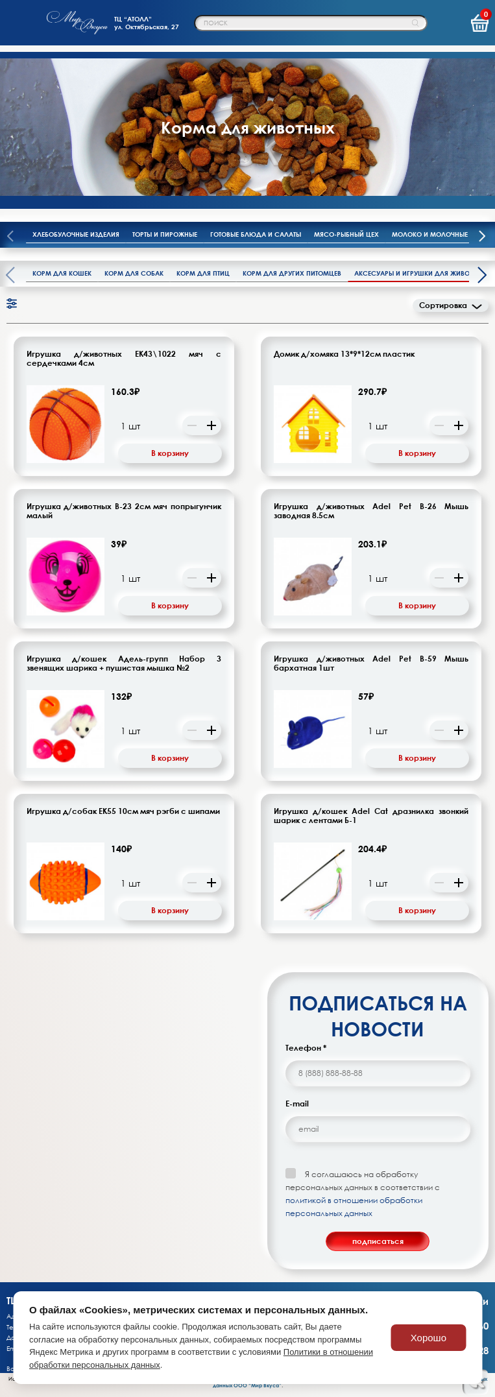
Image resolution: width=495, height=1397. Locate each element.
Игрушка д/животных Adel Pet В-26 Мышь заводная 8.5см (371, 511)
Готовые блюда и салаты (255, 234)
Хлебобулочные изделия (75, 234)
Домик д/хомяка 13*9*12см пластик (344, 354)
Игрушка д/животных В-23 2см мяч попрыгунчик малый (124, 511)
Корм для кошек (61, 273)
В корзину (170, 453)
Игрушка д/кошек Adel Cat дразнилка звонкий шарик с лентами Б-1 (371, 816)
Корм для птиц (203, 273)
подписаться (378, 1241)
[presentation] (482, 237)
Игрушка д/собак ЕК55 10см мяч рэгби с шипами (123, 811)
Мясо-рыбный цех (346, 234)
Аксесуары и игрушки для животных (420, 273)
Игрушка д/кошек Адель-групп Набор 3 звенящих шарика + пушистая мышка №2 (124, 663)
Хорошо (428, 1337)
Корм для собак (133, 273)
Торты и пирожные (164, 234)
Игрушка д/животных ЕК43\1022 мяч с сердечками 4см (124, 359)
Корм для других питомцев (292, 273)
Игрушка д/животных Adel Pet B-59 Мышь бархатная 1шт (371, 663)
